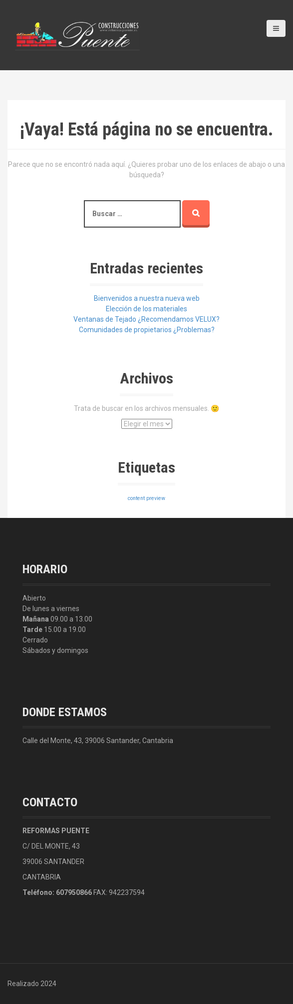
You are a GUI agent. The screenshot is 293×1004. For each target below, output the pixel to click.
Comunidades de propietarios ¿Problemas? (147, 330)
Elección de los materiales (146, 309)
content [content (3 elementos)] (136, 498)
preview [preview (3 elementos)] (155, 498)
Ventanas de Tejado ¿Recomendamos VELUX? (146, 319)
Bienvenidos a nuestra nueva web (147, 298)
